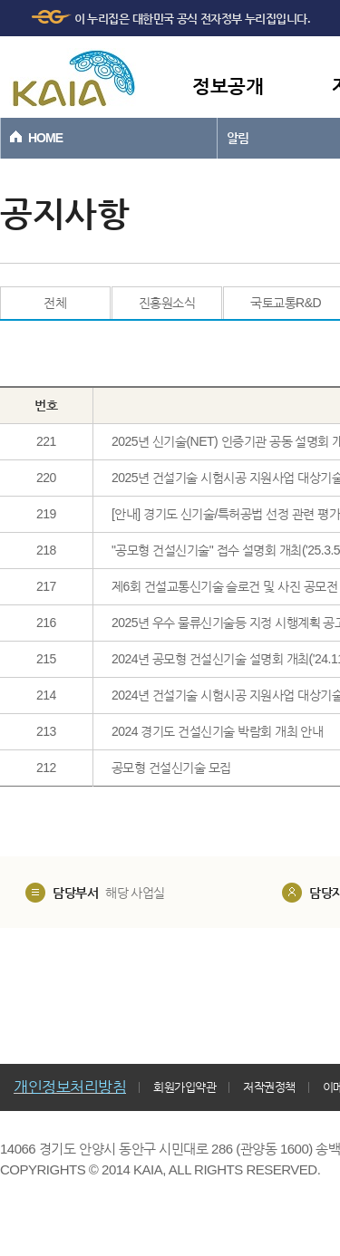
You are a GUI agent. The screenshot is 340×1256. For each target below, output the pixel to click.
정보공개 (227, 85)
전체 (55, 302)
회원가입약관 (184, 1087)
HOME (45, 137)
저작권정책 (269, 1087)
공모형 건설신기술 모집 (171, 767)
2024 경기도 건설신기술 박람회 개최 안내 (218, 731)
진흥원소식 (167, 302)
